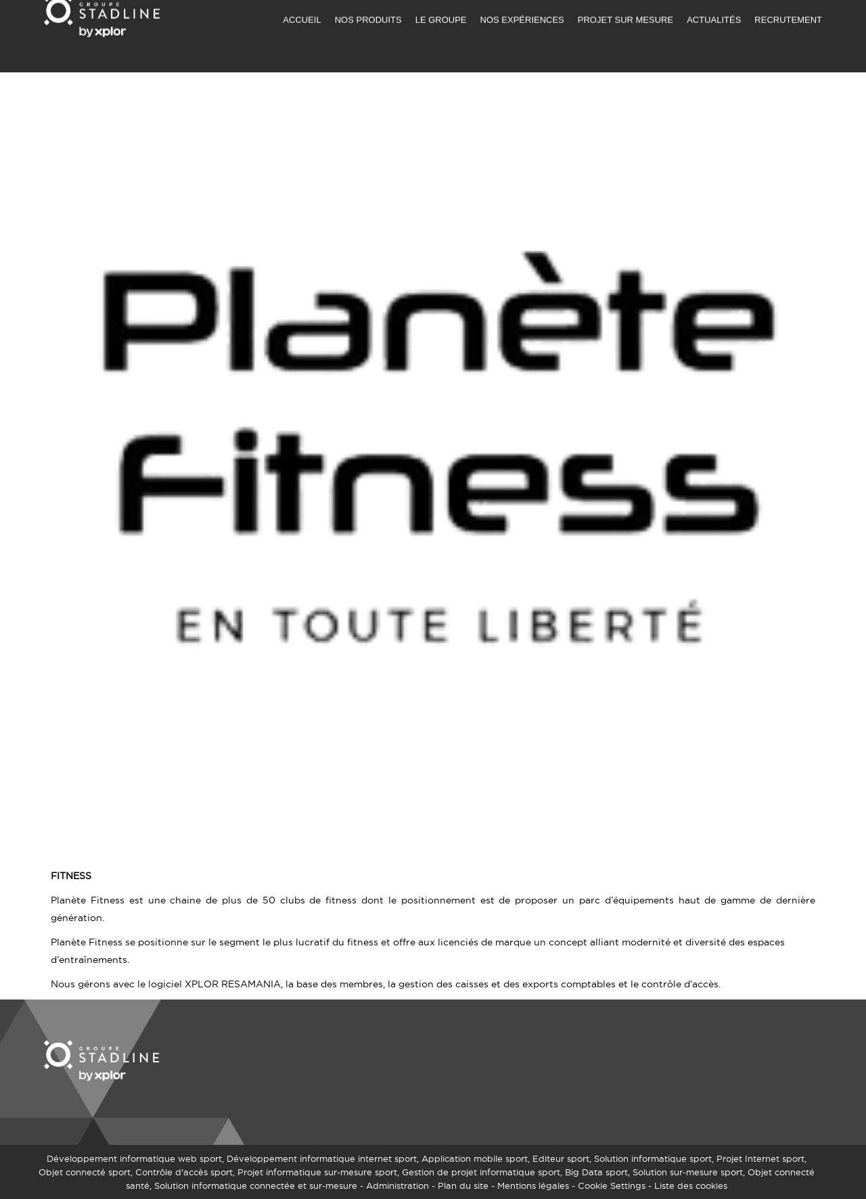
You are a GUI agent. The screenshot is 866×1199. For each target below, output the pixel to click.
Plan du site (463, 1185)
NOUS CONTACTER (626, 10)
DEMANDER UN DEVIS (523, 10)
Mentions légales (533, 1185)
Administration (397, 1185)
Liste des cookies (690, 1185)
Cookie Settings (611, 1185)
